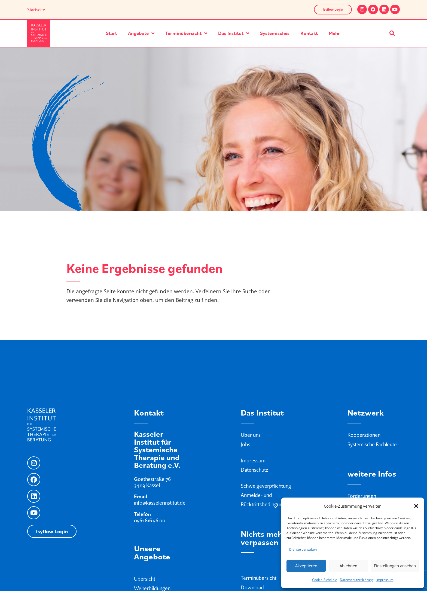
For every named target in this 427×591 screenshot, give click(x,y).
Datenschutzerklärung (357, 579)
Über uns (251, 435)
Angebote (141, 33)
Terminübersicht (186, 33)
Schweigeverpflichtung (266, 486)
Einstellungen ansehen (395, 565)
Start (111, 33)
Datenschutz (254, 469)
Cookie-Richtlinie (324, 579)
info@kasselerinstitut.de (159, 502)
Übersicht (144, 578)
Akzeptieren (306, 565)
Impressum (385, 579)
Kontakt (309, 33)
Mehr (334, 33)
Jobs (245, 444)
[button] (416, 506)
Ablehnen (348, 565)
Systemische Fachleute (372, 444)
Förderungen (361, 496)
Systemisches (274, 33)
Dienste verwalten (303, 549)
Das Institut (233, 33)
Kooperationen (363, 435)
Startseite (36, 9)
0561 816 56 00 (149, 520)
